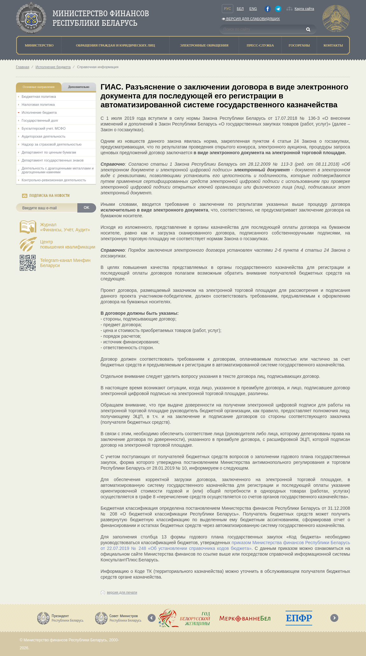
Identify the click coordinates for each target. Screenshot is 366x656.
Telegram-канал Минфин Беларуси (65, 263)
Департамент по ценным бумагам (49, 152)
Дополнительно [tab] (78, 87)
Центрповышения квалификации (67, 244)
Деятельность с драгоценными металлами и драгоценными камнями (58, 170)
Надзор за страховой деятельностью (51, 144)
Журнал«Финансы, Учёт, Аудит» (65, 227)
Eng (253, 9)
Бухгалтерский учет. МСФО (44, 128)
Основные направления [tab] (39, 87)
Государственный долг (40, 120)
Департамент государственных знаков (53, 160)
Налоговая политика (38, 104)
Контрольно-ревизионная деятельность (54, 180)
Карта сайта (304, 9)
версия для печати (122, 592)
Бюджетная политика (39, 96)
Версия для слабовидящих (251, 19)
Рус (227, 9)
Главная (22, 67)
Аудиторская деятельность (44, 136)
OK (86, 207)
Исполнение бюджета (53, 67)
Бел (240, 9)
